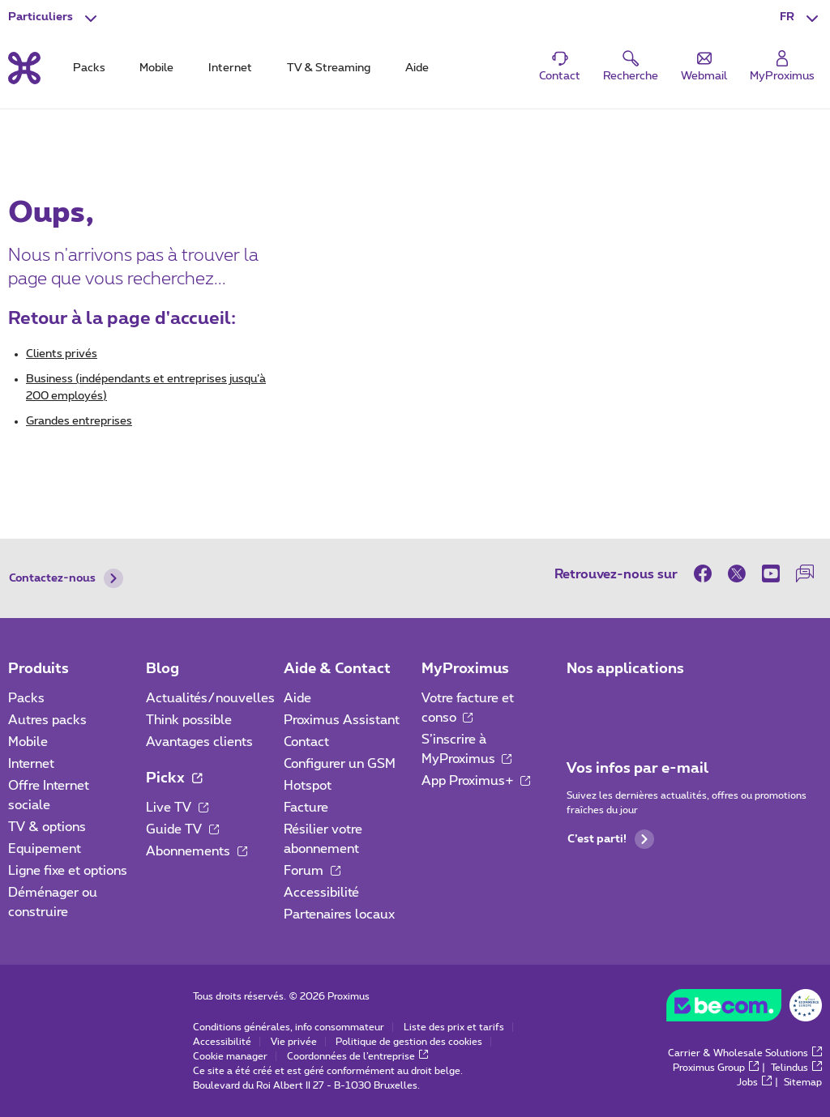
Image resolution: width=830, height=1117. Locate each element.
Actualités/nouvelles (210, 698)
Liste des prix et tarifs (454, 1027)
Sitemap (803, 1082)
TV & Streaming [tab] (328, 68)
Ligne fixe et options (67, 870)
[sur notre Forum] (805, 573)
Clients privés (61, 354)
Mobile (28, 741)
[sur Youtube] (771, 573)
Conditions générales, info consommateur (288, 1027)
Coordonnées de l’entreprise (358, 1056)
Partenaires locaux (339, 914)
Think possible (189, 720)
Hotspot (308, 785)
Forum (312, 870)
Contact (306, 741)
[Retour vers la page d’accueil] (24, 68)
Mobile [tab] (156, 68)
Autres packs (47, 720)
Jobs (754, 1082)
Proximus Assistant (342, 720)
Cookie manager (230, 1056)
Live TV (177, 807)
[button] (801, 18)
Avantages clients (199, 741)
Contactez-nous (66, 578)
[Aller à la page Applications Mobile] (581, 703)
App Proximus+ (476, 780)
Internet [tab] (230, 68)
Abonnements (196, 851)
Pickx (174, 778)
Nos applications (625, 669)
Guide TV (182, 829)
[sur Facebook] (707, 573)
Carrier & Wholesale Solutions (745, 1053)
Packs (26, 698)
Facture (306, 807)
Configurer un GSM (340, 763)
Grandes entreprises (79, 421)
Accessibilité (321, 892)
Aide (297, 698)
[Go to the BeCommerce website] (744, 1009)
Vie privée (294, 1042)
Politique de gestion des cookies (409, 1042)
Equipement (44, 848)
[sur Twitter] (737, 573)
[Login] (782, 66)
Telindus (796, 1067)
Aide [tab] (417, 68)
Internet (31, 763)
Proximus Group (716, 1067)
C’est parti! (610, 839)
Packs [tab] (89, 68)
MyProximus (465, 669)
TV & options (47, 827)
